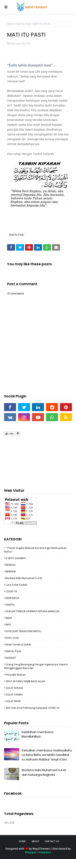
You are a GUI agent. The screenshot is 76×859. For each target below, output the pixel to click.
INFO (8, 624)
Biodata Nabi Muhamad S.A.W (23, 578)
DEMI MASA (12, 598)
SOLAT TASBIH (14, 694)
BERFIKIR (10, 571)
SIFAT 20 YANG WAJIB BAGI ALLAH (25, 681)
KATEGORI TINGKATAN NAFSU (23, 631)
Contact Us (52, 841)
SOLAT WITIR (13, 701)
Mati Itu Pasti (23, 24)
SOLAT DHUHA (14, 688)
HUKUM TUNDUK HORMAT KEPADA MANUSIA (32, 611)
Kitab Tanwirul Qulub (18, 644)
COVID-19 (11, 591)
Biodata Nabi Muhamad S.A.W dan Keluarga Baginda (44, 772)
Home (10, 24)
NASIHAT (10, 657)
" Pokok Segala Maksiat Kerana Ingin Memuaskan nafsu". (35, 549)
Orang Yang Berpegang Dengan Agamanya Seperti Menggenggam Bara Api (36, 666)
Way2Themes (41, 848)
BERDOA (10, 565)
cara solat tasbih (16, 584)
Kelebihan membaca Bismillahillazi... (37, 734)
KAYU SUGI (12, 638)
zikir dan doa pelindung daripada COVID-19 (32, 708)
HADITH (10, 604)
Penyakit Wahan (15, 674)
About (36, 841)
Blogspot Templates (38, 852)
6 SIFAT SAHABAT (15, 558)
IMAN (8, 618)
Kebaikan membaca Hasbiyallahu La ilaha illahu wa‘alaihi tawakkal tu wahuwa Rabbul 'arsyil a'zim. (47, 754)
